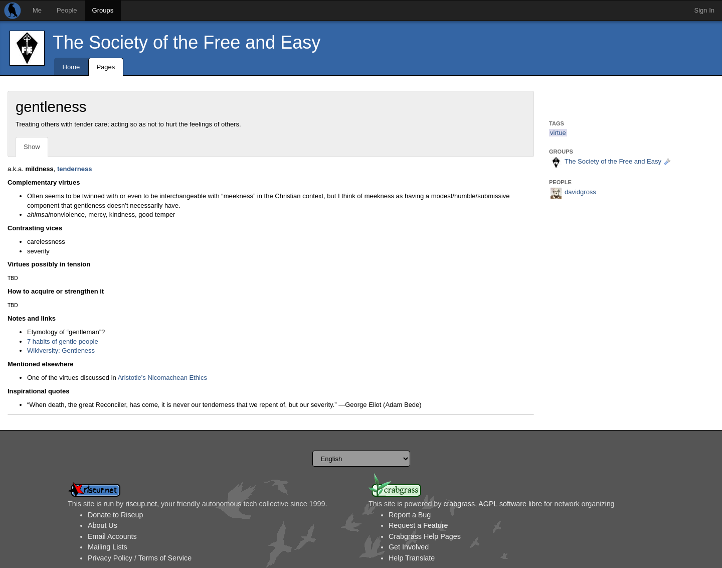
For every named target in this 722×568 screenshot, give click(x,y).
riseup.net (141, 504)
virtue (558, 132)
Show (32, 147)
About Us (102, 525)
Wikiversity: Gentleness (61, 350)
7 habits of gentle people (62, 341)
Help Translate (412, 558)
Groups (103, 10)
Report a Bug (410, 515)
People (67, 10)
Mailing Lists (107, 547)
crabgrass (459, 504)
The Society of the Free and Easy (186, 42)
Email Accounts (112, 536)
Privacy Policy (110, 558)
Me (37, 10)
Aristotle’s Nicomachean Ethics (162, 377)
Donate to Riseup (115, 515)
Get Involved (409, 547)
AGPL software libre (510, 504)
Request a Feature (418, 525)
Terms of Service (165, 558)
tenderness (74, 169)
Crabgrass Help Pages (425, 536)
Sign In (704, 10)
